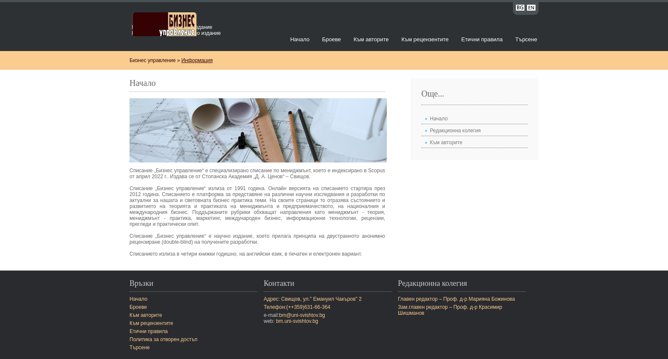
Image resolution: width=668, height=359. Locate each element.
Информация (197, 60)
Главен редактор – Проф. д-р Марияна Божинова (456, 299)
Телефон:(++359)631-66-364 (297, 307)
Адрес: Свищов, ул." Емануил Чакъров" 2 (313, 299)
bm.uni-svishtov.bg (297, 321)
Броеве (331, 39)
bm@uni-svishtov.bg (302, 315)
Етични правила (482, 39)
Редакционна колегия (455, 131)
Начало (299, 39)
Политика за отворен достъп (163, 339)
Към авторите (371, 39)
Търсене (526, 39)
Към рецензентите (425, 39)
